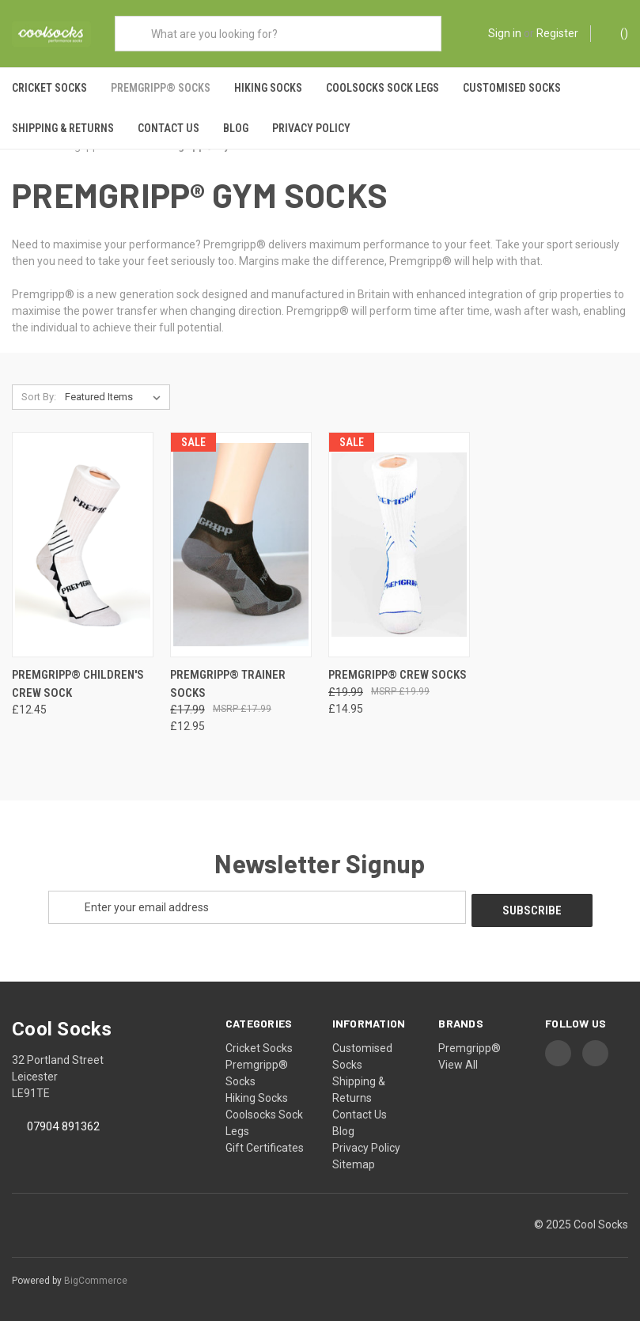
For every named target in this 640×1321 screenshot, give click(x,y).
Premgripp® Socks (160, 87)
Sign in (504, 33)
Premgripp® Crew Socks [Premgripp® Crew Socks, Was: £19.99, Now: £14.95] (397, 678)
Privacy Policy (311, 128)
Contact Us (168, 128)
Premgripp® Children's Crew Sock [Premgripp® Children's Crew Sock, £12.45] (78, 687)
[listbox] (115, 401)
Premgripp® (469, 1048)
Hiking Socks (268, 87)
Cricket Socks (49, 87)
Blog (235, 128)
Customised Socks (512, 87)
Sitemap (353, 1164)
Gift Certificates (264, 1147)
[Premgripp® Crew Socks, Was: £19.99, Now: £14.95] (399, 548)
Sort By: (38, 401)
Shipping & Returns (63, 128)
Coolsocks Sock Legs (382, 87)
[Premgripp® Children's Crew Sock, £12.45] (82, 548)
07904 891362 (63, 1127)
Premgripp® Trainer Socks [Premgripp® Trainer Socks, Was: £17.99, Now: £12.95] (228, 687)
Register (557, 33)
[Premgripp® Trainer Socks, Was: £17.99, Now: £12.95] (241, 548)
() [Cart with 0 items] (616, 32)
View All (458, 1064)
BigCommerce (95, 1280)
